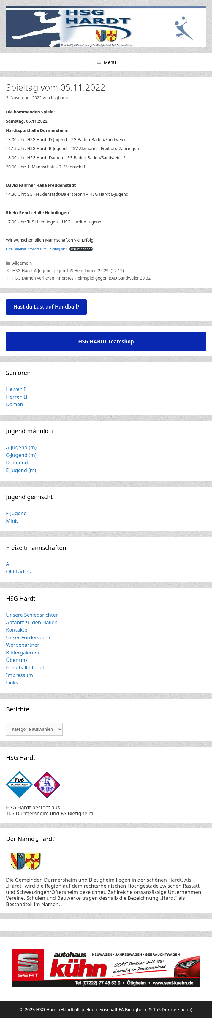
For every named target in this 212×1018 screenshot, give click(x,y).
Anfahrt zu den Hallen (32, 622)
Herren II (16, 396)
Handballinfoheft (26, 667)
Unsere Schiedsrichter (32, 614)
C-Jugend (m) (21, 455)
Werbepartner (22, 644)
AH (9, 564)
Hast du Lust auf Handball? (46, 306)
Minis (12, 520)
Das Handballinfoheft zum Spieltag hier (36, 249)
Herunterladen (80, 249)
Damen (14, 404)
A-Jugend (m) (21, 447)
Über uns (17, 659)
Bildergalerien (22, 652)
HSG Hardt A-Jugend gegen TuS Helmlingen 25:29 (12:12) (68, 270)
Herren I (16, 389)
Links (12, 682)
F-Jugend (16, 513)
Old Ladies (18, 571)
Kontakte (16, 629)
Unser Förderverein (29, 637)
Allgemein (22, 263)
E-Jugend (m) (21, 470)
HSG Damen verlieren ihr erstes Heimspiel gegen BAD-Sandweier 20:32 (81, 278)
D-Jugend (17, 462)
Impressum (19, 675)
